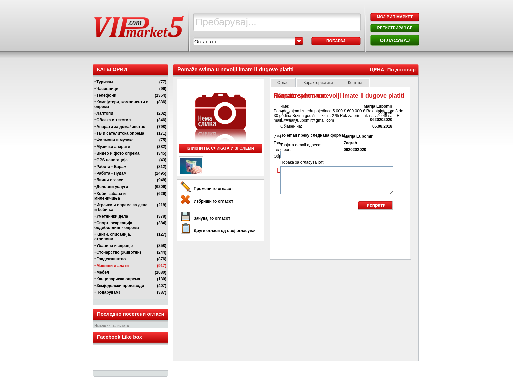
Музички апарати (113, 146)
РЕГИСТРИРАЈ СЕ (394, 28)
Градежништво (111, 259)
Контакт (355, 82)
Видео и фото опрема (117, 153)
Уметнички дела (112, 216)
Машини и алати (112, 265)
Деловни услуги (112, 186)
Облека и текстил (113, 120)
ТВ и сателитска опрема (120, 133)
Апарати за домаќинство (120, 126)
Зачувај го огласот (212, 218)
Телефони (106, 95)
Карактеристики (318, 82)
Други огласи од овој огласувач (225, 230)
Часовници (107, 88)
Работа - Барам (111, 166)
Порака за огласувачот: (302, 162)
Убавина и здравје (114, 245)
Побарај (335, 41)
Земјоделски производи (120, 285)
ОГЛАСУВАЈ (395, 40)
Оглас (282, 82)
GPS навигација (112, 160)
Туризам (104, 82)
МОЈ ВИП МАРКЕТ (395, 17)
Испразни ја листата (111, 325)
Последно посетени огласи (130, 314)
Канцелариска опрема (118, 279)
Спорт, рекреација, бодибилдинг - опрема (116, 225)
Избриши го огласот (213, 201)
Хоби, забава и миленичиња (110, 196)
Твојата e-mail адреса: (300, 145)
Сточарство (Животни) (118, 252)
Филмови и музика (114, 140)
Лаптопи (104, 113)
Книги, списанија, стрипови (112, 236)
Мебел (102, 272)
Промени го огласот (213, 188)
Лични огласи (109, 180)
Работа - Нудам (111, 173)
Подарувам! (108, 292)
